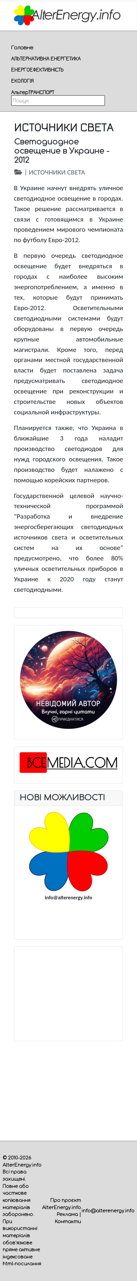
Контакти (68, 1221)
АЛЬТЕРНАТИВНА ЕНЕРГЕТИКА (46, 58)
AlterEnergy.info (22, 1165)
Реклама (67, 1214)
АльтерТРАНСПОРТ (32, 92)
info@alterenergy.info (108, 1210)
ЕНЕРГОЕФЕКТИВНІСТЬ (37, 69)
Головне (22, 47)
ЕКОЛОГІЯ (22, 80)
